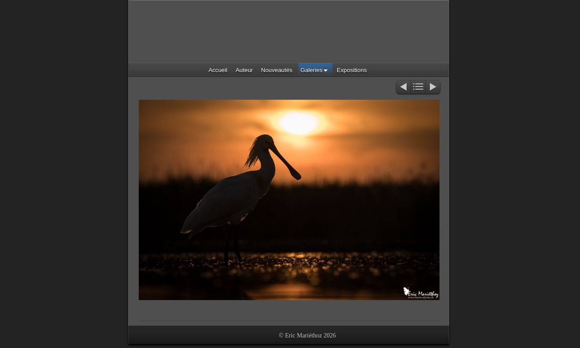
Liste (418, 87)
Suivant (433, 87)
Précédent (403, 87)
